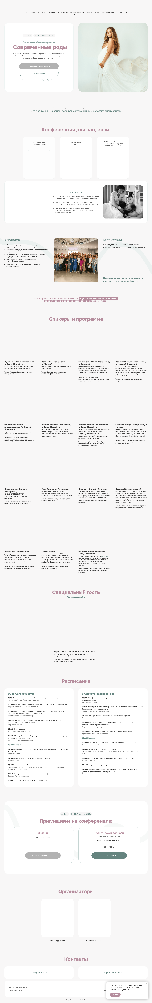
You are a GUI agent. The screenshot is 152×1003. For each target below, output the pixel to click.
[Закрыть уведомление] (146, 983)
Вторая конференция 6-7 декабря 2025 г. (39, 80)
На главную (30, 12)
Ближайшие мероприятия (49, 12)
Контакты (122, 12)
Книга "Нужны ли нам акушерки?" (101, 12)
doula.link (104, 556)
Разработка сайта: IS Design (76, 1000)
